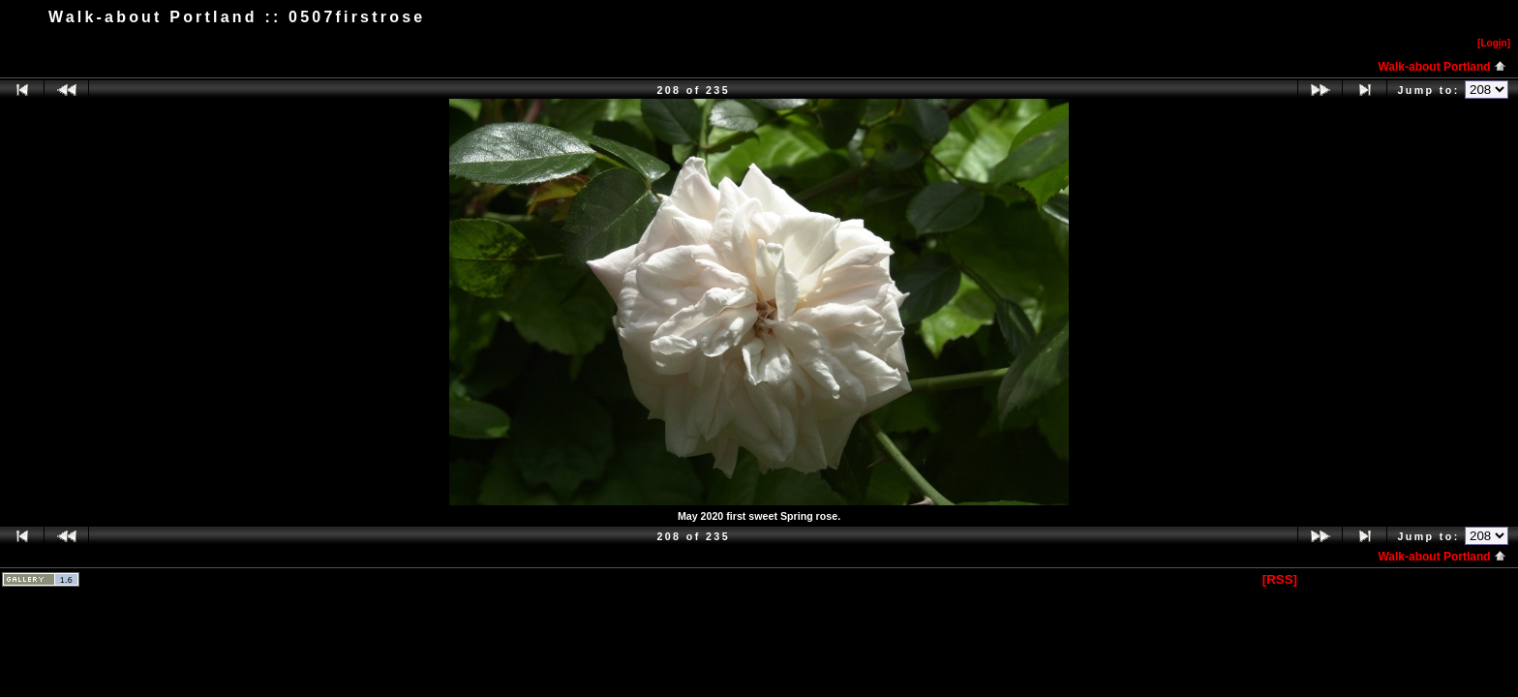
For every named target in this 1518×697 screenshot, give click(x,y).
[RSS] (1279, 579)
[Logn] (1493, 43)
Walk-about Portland (1442, 67)
